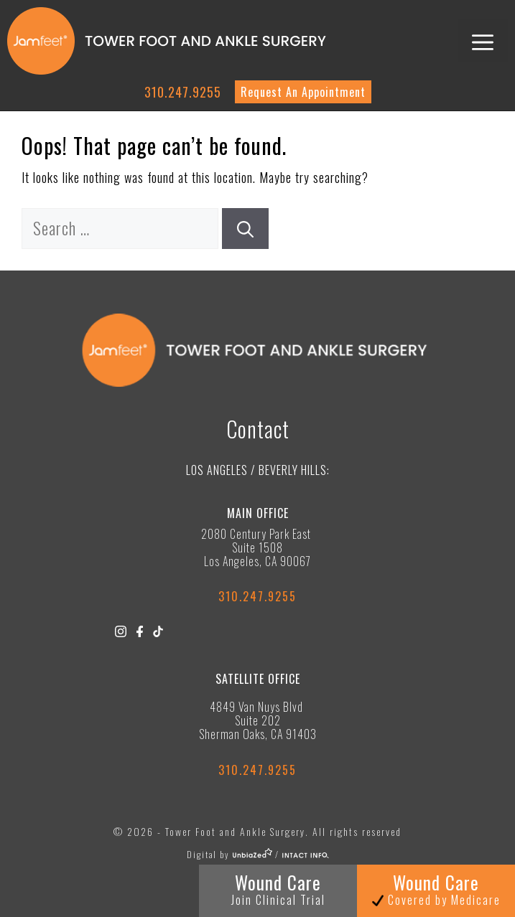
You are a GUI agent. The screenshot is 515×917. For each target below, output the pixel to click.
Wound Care (278, 888)
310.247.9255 (182, 92)
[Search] (245, 228)
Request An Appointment (303, 91)
